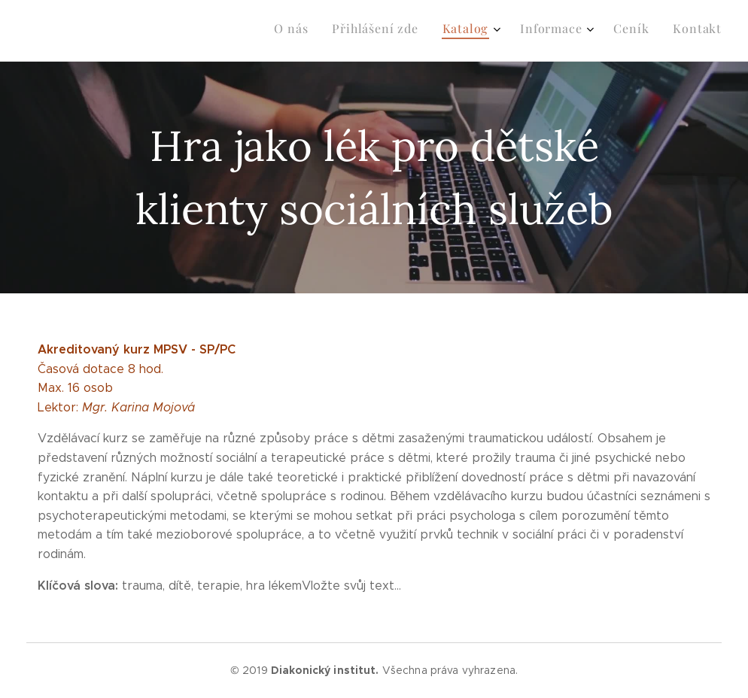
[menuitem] (590, 31)
